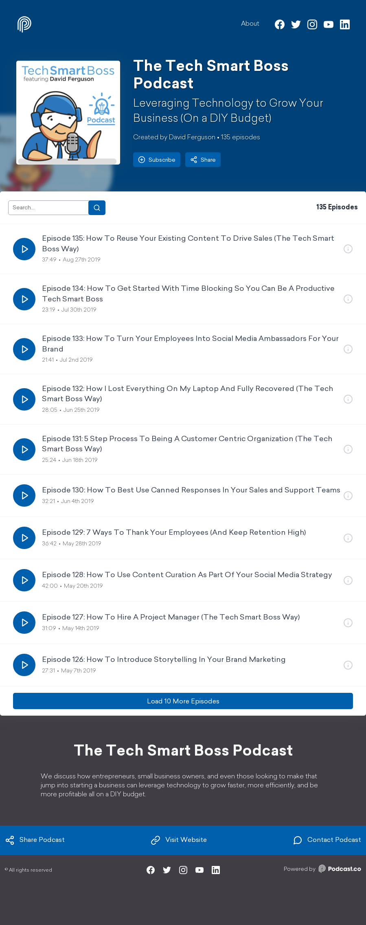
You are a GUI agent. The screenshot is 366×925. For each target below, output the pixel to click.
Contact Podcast (327, 840)
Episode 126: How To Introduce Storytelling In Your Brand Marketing (164, 660)
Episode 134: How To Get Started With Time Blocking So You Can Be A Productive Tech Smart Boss (188, 294)
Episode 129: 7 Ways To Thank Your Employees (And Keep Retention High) (174, 533)
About (250, 24)
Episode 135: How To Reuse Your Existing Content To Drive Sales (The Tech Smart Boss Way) (188, 244)
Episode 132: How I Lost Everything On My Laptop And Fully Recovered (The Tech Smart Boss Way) (187, 394)
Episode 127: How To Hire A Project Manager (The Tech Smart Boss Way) (171, 618)
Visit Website (179, 840)
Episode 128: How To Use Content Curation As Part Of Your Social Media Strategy (187, 575)
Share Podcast (35, 840)
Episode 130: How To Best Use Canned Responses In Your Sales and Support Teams (191, 490)
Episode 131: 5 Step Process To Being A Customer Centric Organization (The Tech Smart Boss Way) (187, 444)
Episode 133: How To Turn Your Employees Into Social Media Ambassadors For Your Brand (190, 344)
